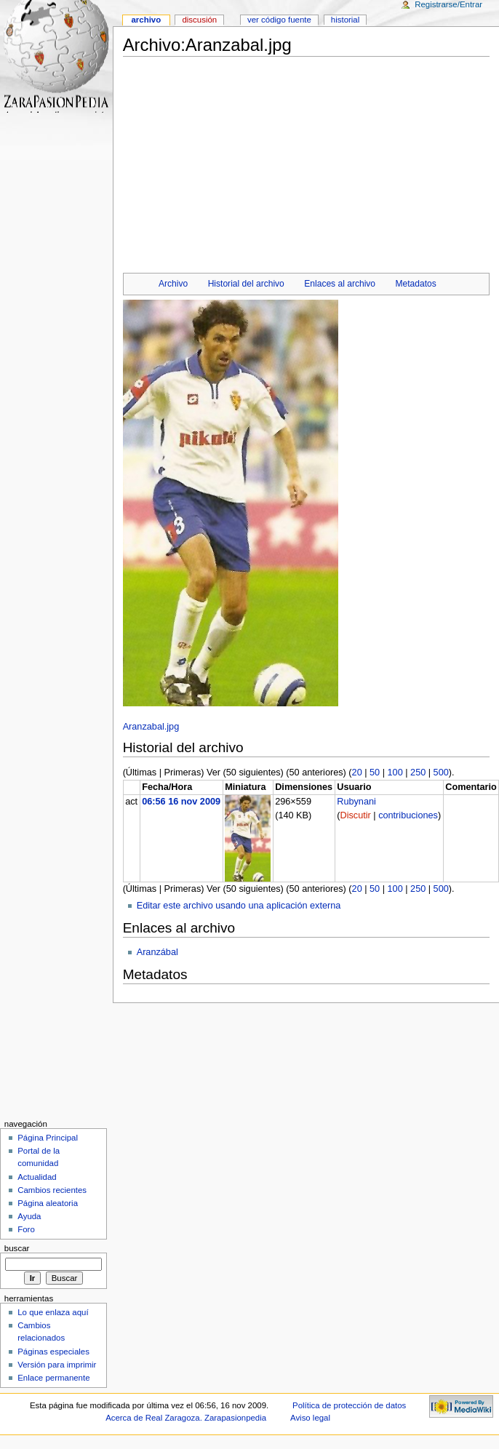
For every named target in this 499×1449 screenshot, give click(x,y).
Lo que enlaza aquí (52, 1312)
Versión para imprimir (56, 1364)
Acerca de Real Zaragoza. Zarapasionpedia (185, 1417)
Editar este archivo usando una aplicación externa (239, 906)
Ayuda (29, 1216)
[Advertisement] (306, 161)
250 (418, 772)
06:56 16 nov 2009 (181, 802)
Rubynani (356, 802)
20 (357, 772)
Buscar (17, 1248)
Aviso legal (310, 1417)
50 (375, 772)
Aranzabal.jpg (151, 727)
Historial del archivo (246, 284)
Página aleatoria (47, 1203)
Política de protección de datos (349, 1405)
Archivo (173, 284)
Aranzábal (157, 952)
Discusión (199, 19)
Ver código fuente (279, 19)
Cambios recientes (52, 1190)
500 (441, 772)
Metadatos (416, 284)
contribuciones (408, 815)
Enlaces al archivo (339, 284)
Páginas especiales (53, 1351)
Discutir (355, 815)
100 (395, 772)
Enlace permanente (53, 1377)
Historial (345, 19)
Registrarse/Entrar (448, 4)
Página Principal (47, 1137)
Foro (26, 1229)
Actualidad (37, 1177)
